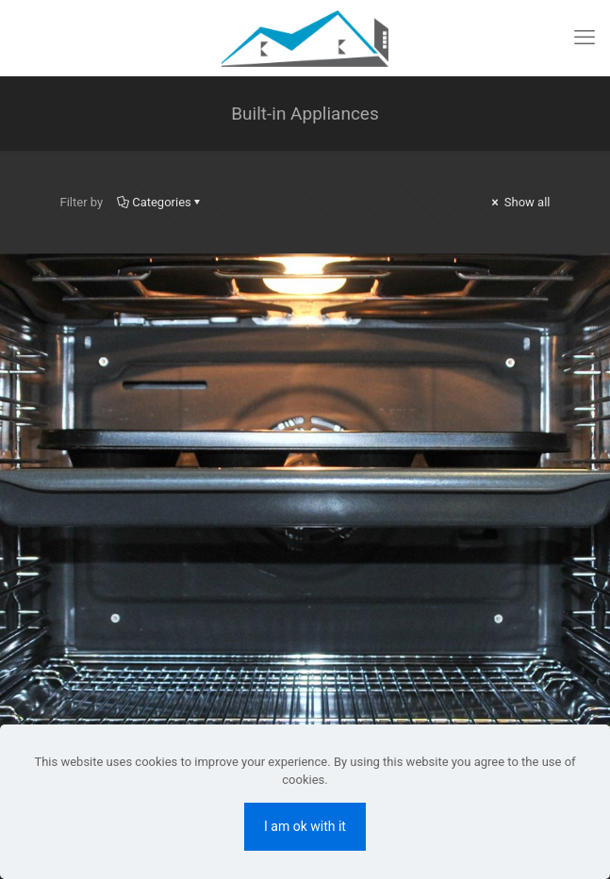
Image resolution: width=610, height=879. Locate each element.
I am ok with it (305, 826)
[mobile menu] (585, 38)
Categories (160, 202)
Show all (520, 202)
